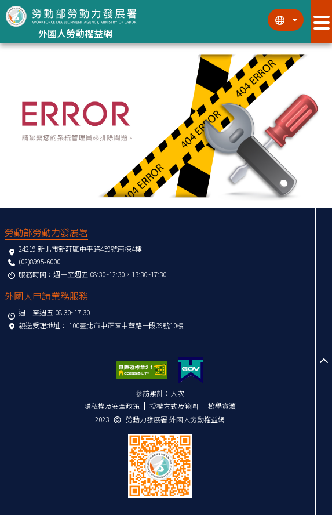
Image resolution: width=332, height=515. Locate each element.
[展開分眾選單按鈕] (321, 21)
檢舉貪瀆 (222, 406)
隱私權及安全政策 (112, 406)
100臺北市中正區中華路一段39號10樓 (126, 325)
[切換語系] (285, 20)
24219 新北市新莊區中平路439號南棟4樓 (80, 248)
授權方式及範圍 (173, 406)
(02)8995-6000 (39, 261)
